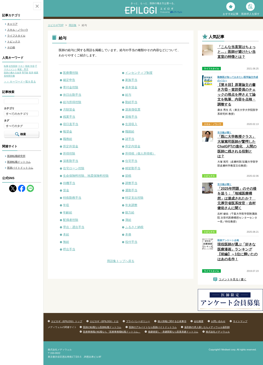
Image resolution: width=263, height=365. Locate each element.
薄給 (128, 220)
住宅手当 (131, 161)
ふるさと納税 (134, 227)
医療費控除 (70, 72)
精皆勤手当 (132, 168)
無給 (66, 242)
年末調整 (131, 205)
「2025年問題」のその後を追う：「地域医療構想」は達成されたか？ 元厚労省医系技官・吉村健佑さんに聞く (236, 198)
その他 (11, 47)
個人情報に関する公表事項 (172, 321)
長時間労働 (9, 76)
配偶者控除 (70, 220)
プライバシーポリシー (138, 321)
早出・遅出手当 (73, 227)
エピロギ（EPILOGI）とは (104, 321)
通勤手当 (131, 190)
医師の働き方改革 (12, 72)
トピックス (13, 41)
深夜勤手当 (70, 161)
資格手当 (131, 116)
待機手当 (69, 183)
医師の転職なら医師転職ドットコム (102, 327)
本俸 (128, 234)
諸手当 (129, 139)
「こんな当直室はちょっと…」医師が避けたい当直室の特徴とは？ (236, 52)
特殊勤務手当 (72, 197)
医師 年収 (30, 66)
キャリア (12, 23)
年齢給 (67, 212)
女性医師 (13, 66)
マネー (21, 66)
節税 (128, 175)
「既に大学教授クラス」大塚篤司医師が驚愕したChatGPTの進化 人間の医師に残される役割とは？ (236, 146)
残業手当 (69, 116)
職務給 (67, 139)
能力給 (129, 212)
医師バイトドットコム (20, 167)
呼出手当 (69, 249)
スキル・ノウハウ (17, 29)
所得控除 (69, 153)
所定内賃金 (132, 146)
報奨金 (67, 131)
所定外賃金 (70, 146)
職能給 (129, 131)
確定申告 (69, 80)
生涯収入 (131, 124)
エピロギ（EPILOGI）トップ (66, 321)
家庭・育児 (22, 69)
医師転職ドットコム (19, 161)
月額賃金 (69, 109)
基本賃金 (131, 87)
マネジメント (10, 69)
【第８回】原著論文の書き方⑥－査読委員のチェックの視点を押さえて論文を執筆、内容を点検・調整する (236, 94)
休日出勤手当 (72, 94)
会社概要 (198, 321)
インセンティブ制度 (139, 72)
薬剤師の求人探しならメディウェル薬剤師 (207, 327)
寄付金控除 (70, 87)
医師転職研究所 (16, 156)
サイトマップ (240, 321)
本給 (66, 234)
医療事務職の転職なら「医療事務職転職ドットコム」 (111, 331)
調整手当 (131, 183)
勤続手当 (131, 102)
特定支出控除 (134, 197)
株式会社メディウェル (218, 331)
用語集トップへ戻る (120, 261)
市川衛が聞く (224, 132)
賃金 (66, 190)
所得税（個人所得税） (140, 153)
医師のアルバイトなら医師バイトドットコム (153, 327)
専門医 (25, 72)
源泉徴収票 (132, 109)
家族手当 (131, 80)
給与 (128, 94)
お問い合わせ (218, 321)
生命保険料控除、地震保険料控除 (86, 175)
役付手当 (131, 242)
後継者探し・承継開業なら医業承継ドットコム (173, 331)
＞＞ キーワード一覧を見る (20, 81)
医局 (31, 72)
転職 (6, 66)
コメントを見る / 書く (232, 279)
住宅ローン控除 (73, 168)
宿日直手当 (70, 124)
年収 (66, 205)
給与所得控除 (72, 102)
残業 (36, 72)
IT (36, 66)
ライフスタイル (16, 35)
